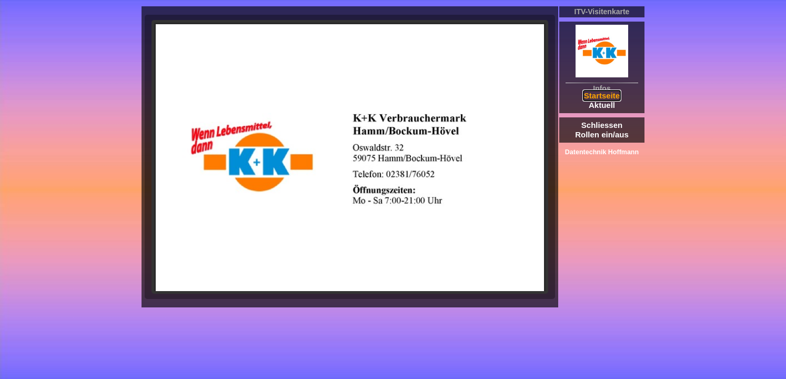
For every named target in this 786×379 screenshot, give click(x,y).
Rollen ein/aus (602, 134)
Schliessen (601, 125)
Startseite (602, 95)
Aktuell (602, 105)
